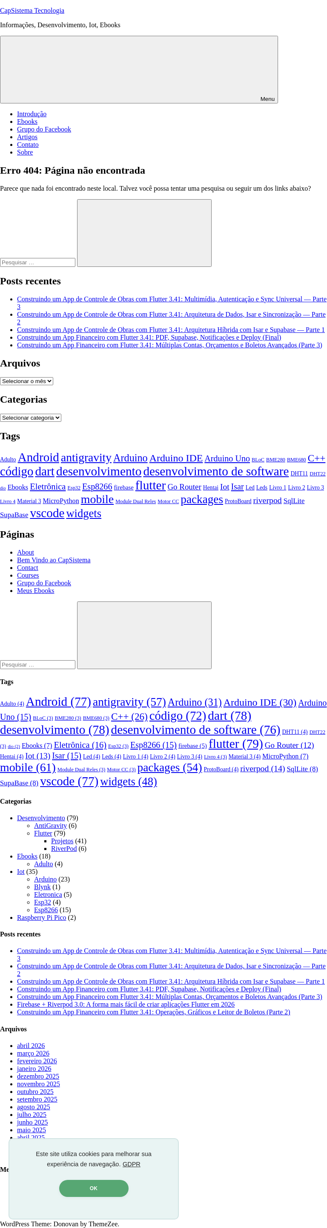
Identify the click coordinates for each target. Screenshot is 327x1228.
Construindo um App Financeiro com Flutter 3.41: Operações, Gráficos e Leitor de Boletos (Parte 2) (153, 1012)
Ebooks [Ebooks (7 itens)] (18, 487)
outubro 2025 (35, 1091)
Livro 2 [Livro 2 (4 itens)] (296, 487)
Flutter (43, 833)
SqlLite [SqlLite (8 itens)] (294, 501)
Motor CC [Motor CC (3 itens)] (168, 501)
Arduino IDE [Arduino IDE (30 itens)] (176, 458)
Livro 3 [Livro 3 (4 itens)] (315, 487)
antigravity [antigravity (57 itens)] (86, 457)
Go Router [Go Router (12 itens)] (184, 486)
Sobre (25, 152)
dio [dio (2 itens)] (3, 488)
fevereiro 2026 (37, 1061)
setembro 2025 (37, 1099)
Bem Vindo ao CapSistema (54, 560)
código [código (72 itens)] (16, 471)
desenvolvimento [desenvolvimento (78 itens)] (98, 471)
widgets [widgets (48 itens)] (83, 513)
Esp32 (42, 902)
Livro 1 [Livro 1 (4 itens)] (277, 487)
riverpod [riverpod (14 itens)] (267, 500)
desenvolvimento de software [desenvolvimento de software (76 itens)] (216, 471)
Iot (21, 871)
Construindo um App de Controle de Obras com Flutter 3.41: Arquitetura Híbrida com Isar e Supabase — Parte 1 (171, 329)
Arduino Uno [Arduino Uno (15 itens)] (227, 458)
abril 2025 (31, 1137)
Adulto (43, 863)
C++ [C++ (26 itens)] (317, 458)
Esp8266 (46, 909)
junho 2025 (32, 1122)
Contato (28, 144)
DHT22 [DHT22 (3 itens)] (317, 474)
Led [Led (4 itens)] (250, 487)
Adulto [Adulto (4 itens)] (8, 459)
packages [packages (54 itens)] (202, 499)
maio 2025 (31, 1130)
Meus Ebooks (35, 590)
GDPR (132, 1164)
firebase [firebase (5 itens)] (123, 487)
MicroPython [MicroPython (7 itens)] (61, 500)
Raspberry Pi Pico (41, 917)
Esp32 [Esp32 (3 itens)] (73, 488)
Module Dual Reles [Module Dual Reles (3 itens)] (135, 501)
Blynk (42, 886)
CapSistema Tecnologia (32, 10)
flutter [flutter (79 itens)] (150, 485)
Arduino (45, 879)
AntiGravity (50, 825)
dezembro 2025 (38, 1076)
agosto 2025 (33, 1107)
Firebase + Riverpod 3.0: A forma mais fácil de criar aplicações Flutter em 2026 (126, 1004)
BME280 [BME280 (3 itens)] (275, 460)
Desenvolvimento (41, 818)
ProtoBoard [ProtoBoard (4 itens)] (238, 501)
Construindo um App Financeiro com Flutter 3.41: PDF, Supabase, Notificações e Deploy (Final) (149, 337)
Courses (28, 575)
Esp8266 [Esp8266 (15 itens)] (97, 486)
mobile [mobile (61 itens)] (97, 499)
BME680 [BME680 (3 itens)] (296, 460)
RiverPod (64, 848)
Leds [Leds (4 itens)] (261, 487)
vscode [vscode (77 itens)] (47, 513)
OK (94, 1188)
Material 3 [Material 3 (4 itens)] (29, 501)
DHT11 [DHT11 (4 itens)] (299, 473)
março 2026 (33, 1053)
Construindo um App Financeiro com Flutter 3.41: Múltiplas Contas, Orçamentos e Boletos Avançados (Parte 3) (169, 345)
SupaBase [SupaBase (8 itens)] (14, 515)
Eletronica (48, 894)
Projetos (62, 840)
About (25, 552)
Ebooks (27, 121)
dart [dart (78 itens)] (44, 471)
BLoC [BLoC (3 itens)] (258, 460)
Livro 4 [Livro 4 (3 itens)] (7, 501)
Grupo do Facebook (44, 129)
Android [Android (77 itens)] (38, 457)
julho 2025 (31, 1114)
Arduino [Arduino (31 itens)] (130, 458)
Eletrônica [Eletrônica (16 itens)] (48, 486)
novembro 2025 (38, 1084)
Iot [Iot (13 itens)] (224, 486)
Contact (27, 567)
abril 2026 (31, 1045)
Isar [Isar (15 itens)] (237, 486)
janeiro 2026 (34, 1068)
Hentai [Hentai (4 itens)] (210, 487)
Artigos (27, 136)
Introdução (31, 113)
